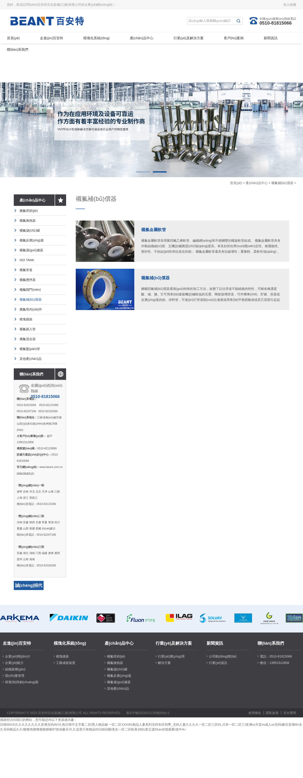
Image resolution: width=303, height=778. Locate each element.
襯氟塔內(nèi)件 (31, 309)
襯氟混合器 (28, 339)
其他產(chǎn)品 (31, 359)
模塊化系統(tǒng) (96, 38)
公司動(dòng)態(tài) (223, 656)
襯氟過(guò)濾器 (31, 250)
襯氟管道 (26, 270)
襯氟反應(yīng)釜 (32, 240)
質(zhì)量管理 (14, 675)
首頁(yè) (13, 38)
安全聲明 (289, 713)
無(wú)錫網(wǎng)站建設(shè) (192, 713)
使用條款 (254, 713)
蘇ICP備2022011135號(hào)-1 (147, 713)
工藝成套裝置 (65, 663)
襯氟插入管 (28, 329)
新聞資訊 (271, 38)
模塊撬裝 (26, 319)
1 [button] (143, 172)
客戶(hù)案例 (234, 38)
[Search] (210, 21)
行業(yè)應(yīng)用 (171, 656)
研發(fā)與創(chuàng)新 (22, 682)
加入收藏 (289, 4)
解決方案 (164, 663)
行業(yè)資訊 (218, 663)
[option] (151, 129)
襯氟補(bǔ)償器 (282, 183)
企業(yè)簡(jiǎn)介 (18, 656)
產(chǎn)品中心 (141, 38)
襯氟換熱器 (28, 220)
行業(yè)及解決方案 (189, 38)
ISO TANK (27, 260)
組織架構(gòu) (15, 669)
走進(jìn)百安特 (51, 38)
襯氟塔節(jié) (29, 211)
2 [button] (160, 172)
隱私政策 (272, 713)
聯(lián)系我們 (17, 49)
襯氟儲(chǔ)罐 (30, 230)
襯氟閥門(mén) (30, 289)
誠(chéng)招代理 (28, 590)
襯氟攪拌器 (28, 280)
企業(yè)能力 (14, 663)
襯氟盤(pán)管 (30, 349)
